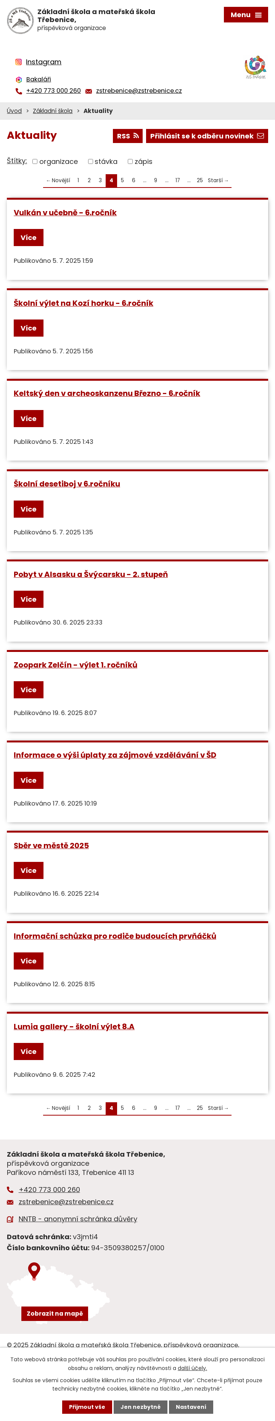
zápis (144, 161)
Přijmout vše (87, 1407)
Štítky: (17, 160)
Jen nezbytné (141, 1407)
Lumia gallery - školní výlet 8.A (74, 1026)
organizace (58, 161)
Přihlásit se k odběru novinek (207, 136)
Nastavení (191, 1407)
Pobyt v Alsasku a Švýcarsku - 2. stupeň (91, 574)
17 (177, 180)
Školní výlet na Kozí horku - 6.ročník (83, 303)
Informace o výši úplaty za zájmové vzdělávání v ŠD (115, 755)
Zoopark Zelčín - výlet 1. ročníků (75, 665)
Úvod (14, 111)
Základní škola (52, 111)
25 (200, 180)
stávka (106, 161)
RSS (128, 136)
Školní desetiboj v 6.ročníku (67, 483)
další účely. (192, 1368)
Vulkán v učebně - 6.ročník (65, 212)
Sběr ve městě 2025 (51, 845)
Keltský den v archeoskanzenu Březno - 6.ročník (107, 393)
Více (29, 237)
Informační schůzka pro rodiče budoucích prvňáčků (115, 936)
